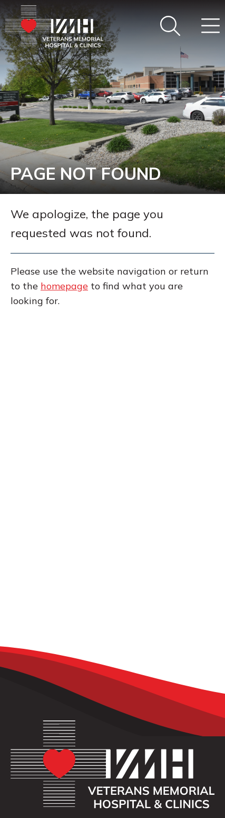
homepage (64, 286)
